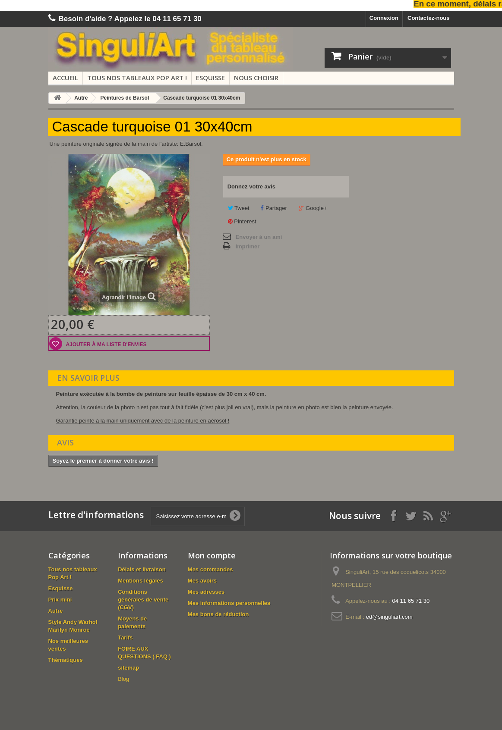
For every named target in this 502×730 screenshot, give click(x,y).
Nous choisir (256, 77)
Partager (274, 208)
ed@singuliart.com (389, 617)
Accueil (65, 77)
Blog (123, 679)
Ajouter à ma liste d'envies (106, 345)
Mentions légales (140, 580)
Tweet (238, 208)
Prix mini (60, 599)
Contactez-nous (428, 18)
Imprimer (248, 246)
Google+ (313, 208)
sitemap (128, 667)
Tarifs (125, 637)
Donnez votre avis (251, 186)
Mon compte (212, 555)
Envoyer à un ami (259, 237)
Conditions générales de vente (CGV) (143, 600)
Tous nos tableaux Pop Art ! (137, 77)
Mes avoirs (202, 580)
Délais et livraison (142, 569)
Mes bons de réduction (218, 614)
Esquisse (210, 77)
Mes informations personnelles (229, 603)
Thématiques (65, 660)
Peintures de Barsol (125, 98)
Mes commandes (210, 569)
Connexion (383, 18)
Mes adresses (206, 592)
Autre (81, 98)
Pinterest (242, 221)
